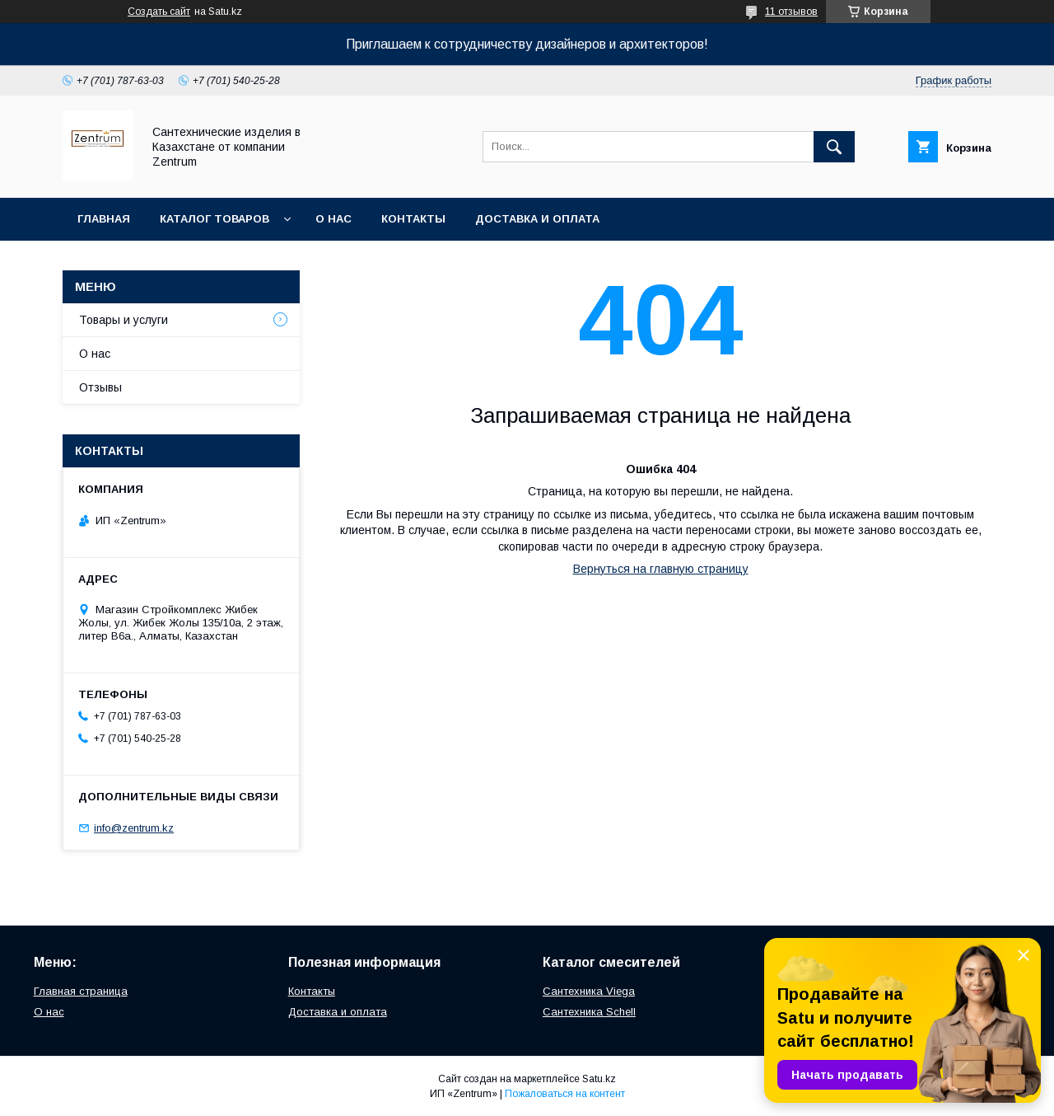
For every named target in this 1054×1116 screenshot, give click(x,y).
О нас (333, 219)
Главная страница (81, 991)
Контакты (413, 219)
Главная (103, 219)
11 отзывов (791, 11)
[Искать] (834, 146)
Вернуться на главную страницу (661, 568)
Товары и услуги (123, 319)
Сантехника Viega (589, 991)
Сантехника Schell (589, 1012)
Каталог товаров (214, 219)
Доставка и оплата (537, 219)
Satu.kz (599, 1079)
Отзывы (100, 387)
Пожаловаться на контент (565, 1094)
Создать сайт (159, 11)
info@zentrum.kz (134, 828)
